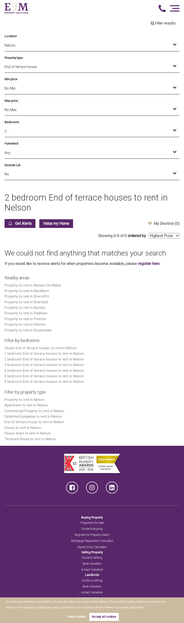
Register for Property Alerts (92, 535)
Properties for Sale (92, 523)
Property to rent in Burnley (25, 308)
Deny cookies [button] (77, 616)
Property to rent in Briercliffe (27, 296)
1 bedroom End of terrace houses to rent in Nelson (44, 354)
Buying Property (92, 517)
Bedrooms (12, 122)
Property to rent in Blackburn (27, 291)
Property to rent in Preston (25, 319)
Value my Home (56, 223)
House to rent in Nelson (23, 428)
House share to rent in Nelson (28, 433)
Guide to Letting (92, 580)
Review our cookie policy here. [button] (123, 607)
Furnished (11, 143)
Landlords (92, 575)
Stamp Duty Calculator (92, 547)
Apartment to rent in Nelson (26, 405)
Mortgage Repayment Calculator (92, 541)
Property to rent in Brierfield (26, 302)
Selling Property (92, 552)
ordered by (137, 235)
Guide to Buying (92, 529)
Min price (11, 79)
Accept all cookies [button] (104, 616)
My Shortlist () (163, 223)
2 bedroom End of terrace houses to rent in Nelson (44, 359)
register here (148, 263)
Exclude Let (12, 165)
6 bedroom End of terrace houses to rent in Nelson (44, 382)
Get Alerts (20, 223)
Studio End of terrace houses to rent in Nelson (41, 348)
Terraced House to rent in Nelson (30, 439)
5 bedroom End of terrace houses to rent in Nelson (44, 376)
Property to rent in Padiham (26, 313)
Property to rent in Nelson (25, 400)
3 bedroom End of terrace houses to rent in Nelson (44, 365)
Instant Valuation (92, 569)
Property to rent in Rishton (25, 325)
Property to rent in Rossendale (28, 330)
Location (11, 36)
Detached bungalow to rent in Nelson (33, 417)
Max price (11, 101)
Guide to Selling (92, 557)
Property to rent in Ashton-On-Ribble (33, 285)
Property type (14, 58)
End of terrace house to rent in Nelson (34, 422)
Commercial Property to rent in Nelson (34, 411)
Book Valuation (92, 563)
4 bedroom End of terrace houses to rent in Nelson (44, 371)
